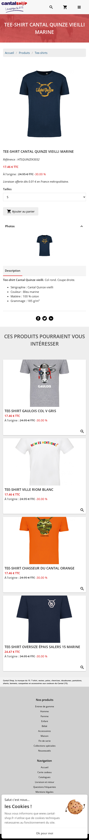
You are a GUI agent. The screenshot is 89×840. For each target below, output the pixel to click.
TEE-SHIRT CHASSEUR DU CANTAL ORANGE (39, 568)
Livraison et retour (44, 782)
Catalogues (44, 777)
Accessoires (44, 731)
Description (12, 270)
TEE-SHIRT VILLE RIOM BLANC (29, 489)
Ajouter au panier (21, 211)
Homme (44, 711)
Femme (45, 716)
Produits (24, 53)
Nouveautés (44, 750)
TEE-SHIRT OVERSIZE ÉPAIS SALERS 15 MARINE (42, 647)
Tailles (7, 189)
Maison (44, 736)
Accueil (9, 53)
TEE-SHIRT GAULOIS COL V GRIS (30, 411)
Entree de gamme (44, 706)
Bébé (44, 726)
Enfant (44, 721)
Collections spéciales (45, 745)
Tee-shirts (41, 53)
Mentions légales (44, 791)
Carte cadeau (44, 772)
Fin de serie (45, 740)
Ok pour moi (44, 833)
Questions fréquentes (44, 787)
